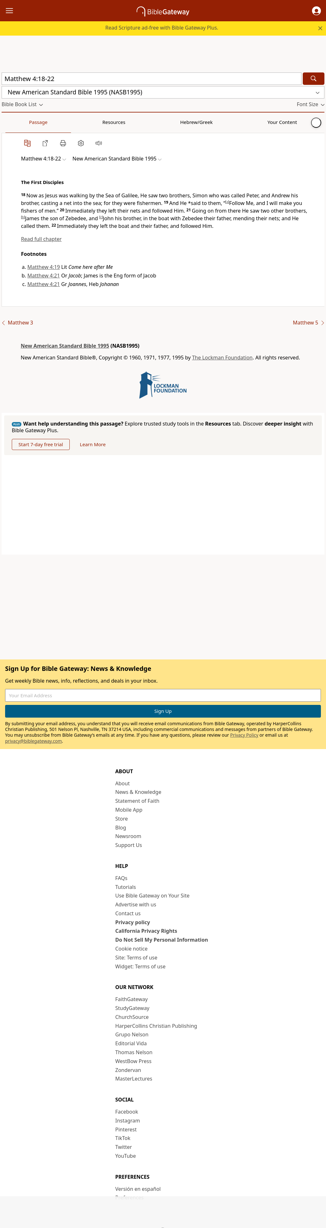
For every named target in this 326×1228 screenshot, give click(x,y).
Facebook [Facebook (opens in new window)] (126, 1111)
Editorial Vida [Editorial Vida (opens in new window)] (131, 1043)
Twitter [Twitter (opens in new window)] (123, 1146)
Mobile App (128, 809)
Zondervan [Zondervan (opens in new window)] (128, 1070)
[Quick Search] (151, 78)
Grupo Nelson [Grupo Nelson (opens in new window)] (131, 1034)
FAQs (121, 878)
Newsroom (128, 836)
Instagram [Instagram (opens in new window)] (127, 1120)
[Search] (313, 78)
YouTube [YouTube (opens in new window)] (125, 1155)
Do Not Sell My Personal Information (161, 939)
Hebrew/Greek (84, 122)
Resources (46, 122)
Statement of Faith (137, 800)
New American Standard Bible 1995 (65, 345)
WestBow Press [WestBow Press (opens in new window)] (133, 1061)
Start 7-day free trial (40, 444)
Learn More (93, 444)
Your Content (126, 122)
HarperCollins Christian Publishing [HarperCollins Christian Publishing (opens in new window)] (156, 1025)
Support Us (128, 845)
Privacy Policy (244, 735)
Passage (16, 122)
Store (121, 818)
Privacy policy (132, 922)
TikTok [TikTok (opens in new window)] (123, 1138)
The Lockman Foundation (222, 357)
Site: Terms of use (136, 957)
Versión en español (138, 1188)
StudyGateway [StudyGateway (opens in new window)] (132, 1008)
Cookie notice (131, 948)
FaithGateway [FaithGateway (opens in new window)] (131, 999)
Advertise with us (135, 904)
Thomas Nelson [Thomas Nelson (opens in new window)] (133, 1052)
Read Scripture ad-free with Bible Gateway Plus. (161, 27)
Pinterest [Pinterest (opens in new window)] (126, 1129)
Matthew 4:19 (43, 266)
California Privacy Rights (146, 930)
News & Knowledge (138, 791)
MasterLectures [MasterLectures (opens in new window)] (133, 1078)
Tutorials (125, 886)
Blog (120, 827)
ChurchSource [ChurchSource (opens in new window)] (132, 1016)
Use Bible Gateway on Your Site (152, 895)
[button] (316, 10)
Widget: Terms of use (140, 966)
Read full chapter (41, 238)
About (122, 783)
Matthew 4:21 (43, 275)
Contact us (128, 913)
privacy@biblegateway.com (33, 741)
